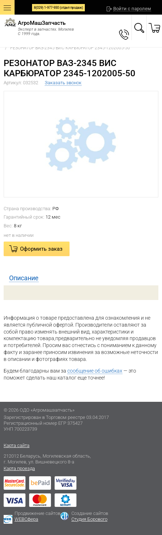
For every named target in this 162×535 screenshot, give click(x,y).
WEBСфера (26, 519)
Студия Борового (89, 519)
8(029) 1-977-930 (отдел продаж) (58, 7)
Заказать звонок (63, 82)
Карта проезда (19, 468)
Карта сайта (16, 445)
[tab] (81, 278)
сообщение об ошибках (94, 371)
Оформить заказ (41, 249)
